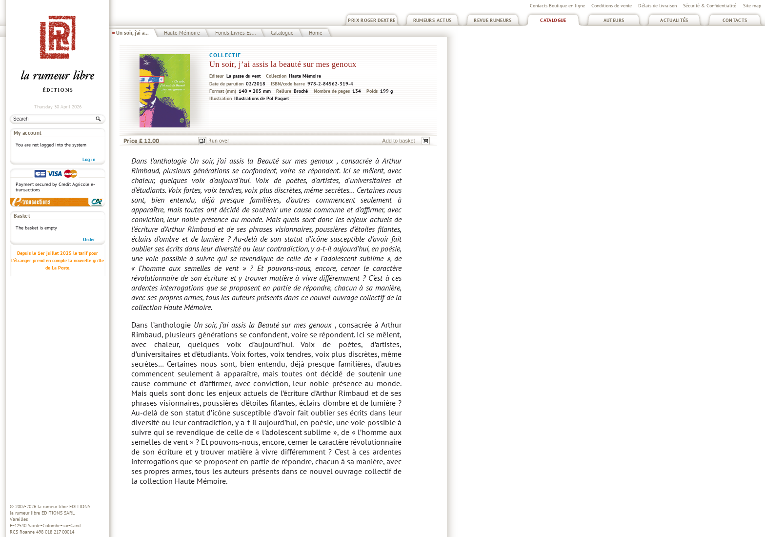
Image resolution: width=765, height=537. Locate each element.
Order (89, 239)
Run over (218, 140)
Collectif (225, 55)
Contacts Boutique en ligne (557, 5)
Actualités (674, 20)
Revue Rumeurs (493, 20)
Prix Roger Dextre (371, 20)
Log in (88, 159)
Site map (752, 5)
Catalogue (553, 20)
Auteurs (614, 20)
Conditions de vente (611, 5)
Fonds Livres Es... (235, 32)
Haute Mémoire (182, 32)
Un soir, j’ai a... (132, 32)
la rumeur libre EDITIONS (64, 506)
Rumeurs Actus (432, 20)
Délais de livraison (657, 5)
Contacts (735, 20)
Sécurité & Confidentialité (709, 5)
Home (315, 32)
